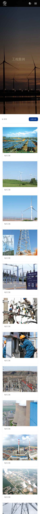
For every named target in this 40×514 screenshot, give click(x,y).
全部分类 (33, 119)
